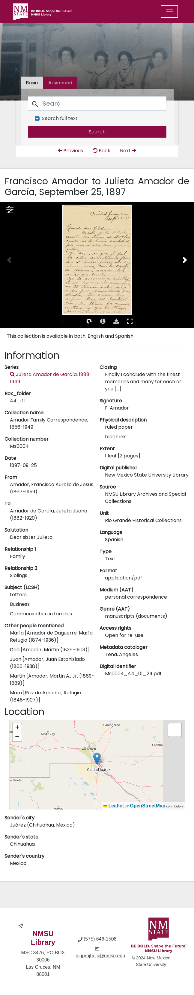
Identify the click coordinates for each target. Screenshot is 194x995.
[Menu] (169, 11)
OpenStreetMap (147, 805)
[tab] (60, 83)
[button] (97, 758)
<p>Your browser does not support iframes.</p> (97, 265)
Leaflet (113, 805)
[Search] (97, 103)
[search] (97, 132)
